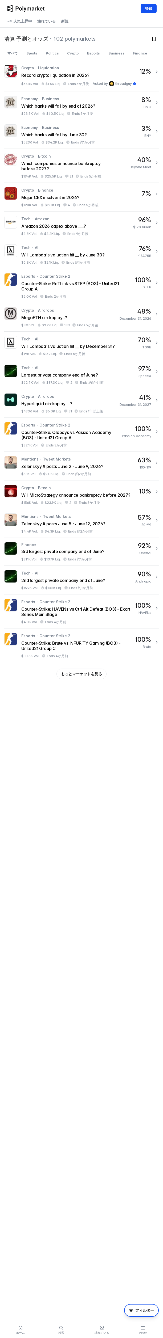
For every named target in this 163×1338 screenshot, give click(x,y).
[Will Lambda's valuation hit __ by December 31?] (81, 346)
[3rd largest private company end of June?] (81, 551)
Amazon (42, 219)
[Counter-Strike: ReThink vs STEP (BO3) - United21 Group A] (81, 286)
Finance (28, 544)
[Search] (61, 1330)
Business (50, 98)
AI (36, 247)
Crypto (27, 68)
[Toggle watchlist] (154, 39)
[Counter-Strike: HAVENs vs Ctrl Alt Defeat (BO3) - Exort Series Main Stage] (81, 611)
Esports (28, 276)
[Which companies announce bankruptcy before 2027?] (81, 166)
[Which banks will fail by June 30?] (81, 134)
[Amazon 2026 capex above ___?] (81, 226)
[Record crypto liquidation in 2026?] (81, 76)
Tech (26, 219)
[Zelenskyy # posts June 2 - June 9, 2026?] (81, 466)
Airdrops (46, 310)
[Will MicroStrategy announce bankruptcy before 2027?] (81, 494)
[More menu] (142, 1330)
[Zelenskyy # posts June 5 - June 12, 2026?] (81, 523)
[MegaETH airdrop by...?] (81, 317)
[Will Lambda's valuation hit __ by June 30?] (81, 254)
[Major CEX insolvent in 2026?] (81, 197)
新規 (64, 21)
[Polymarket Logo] (25, 8)
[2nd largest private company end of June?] (81, 580)
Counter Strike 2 (54, 276)
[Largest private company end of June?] (81, 374)
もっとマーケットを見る (81, 674)
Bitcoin (44, 156)
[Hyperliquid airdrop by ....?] (81, 403)
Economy (29, 98)
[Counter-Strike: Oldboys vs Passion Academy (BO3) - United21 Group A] (81, 434)
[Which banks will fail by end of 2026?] (81, 105)
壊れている (46, 21)
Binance (45, 190)
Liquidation (48, 68)
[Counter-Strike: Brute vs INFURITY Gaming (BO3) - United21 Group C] (81, 645)
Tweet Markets (57, 459)
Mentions (30, 459)
